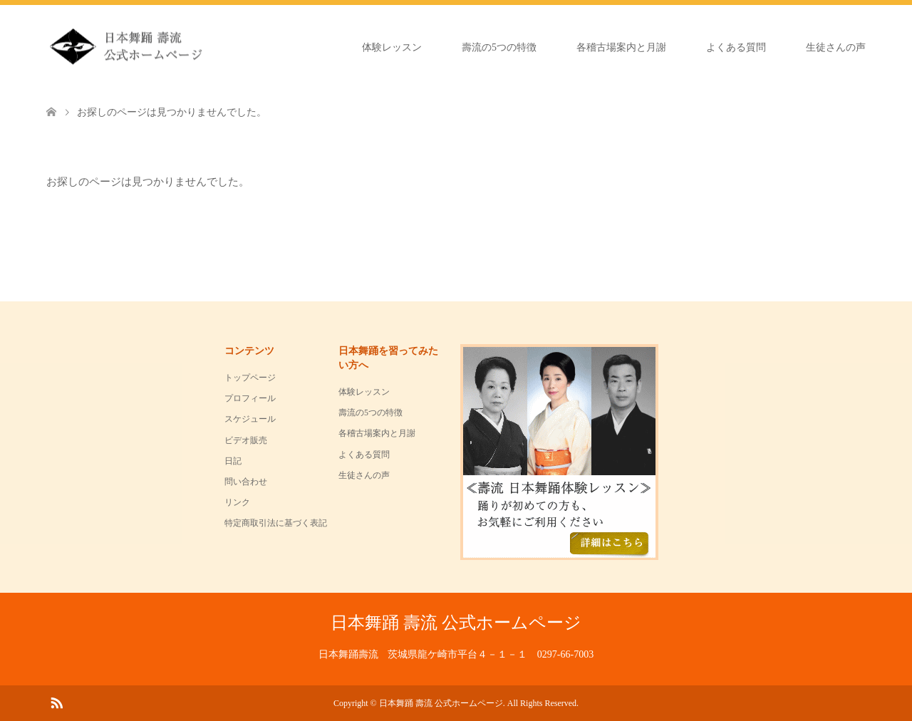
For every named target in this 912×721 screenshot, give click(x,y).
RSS (56, 701)
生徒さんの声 (836, 47)
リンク (237, 502)
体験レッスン (392, 47)
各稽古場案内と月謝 (621, 47)
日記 (233, 461)
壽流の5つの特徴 (499, 47)
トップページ (250, 378)
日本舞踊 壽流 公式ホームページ (456, 622)
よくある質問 (736, 47)
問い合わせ (245, 482)
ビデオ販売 (245, 440)
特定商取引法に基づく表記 (275, 523)
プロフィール (250, 398)
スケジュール (250, 419)
